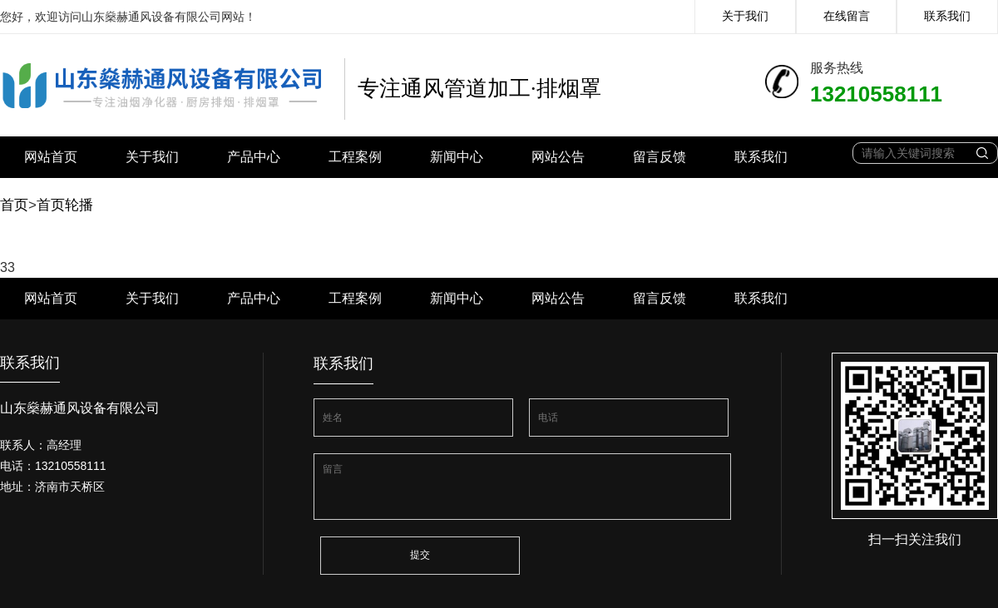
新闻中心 (456, 157)
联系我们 (947, 16)
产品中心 (253, 157)
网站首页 (50, 157)
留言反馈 (659, 157)
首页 (14, 205)
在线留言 (846, 16)
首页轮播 (65, 205)
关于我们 (745, 16)
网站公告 (558, 157)
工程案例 (355, 157)
